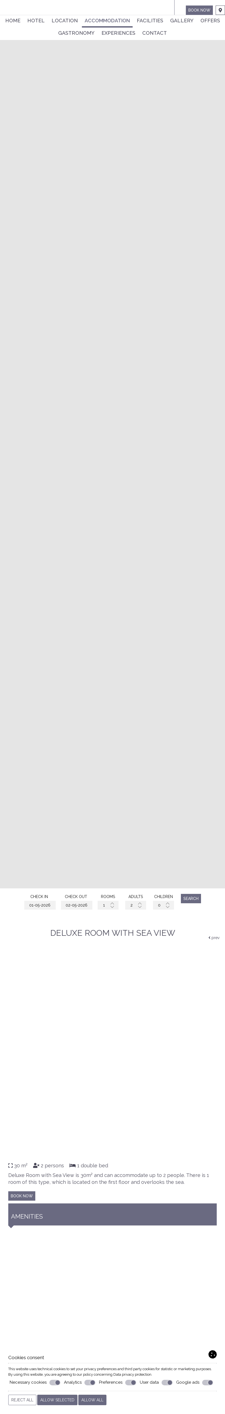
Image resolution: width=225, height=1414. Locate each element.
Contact (154, 33)
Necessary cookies (35, 1382)
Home (12, 20)
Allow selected (57, 1400)
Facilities (150, 20)
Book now (199, 10)
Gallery (182, 20)
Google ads (194, 1382)
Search (191, 898)
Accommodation (107, 20)
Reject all (22, 1400)
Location (65, 20)
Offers (210, 20)
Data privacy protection (132, 1374)
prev (213, 938)
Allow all (92, 1400)
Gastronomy (76, 33)
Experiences (118, 33)
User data (156, 1382)
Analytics (79, 1382)
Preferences (117, 1382)
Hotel (36, 20)
